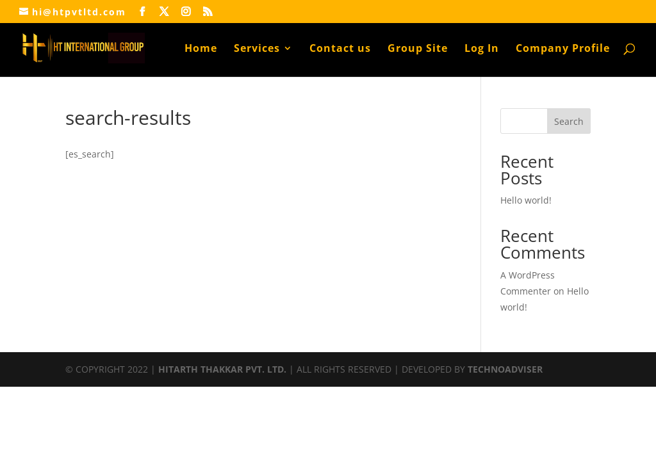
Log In (481, 49)
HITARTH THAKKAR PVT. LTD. (222, 369)
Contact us (340, 49)
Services (257, 49)
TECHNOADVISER (505, 369)
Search (569, 121)
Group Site (418, 49)
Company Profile (563, 49)
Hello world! (526, 200)
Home (200, 49)
